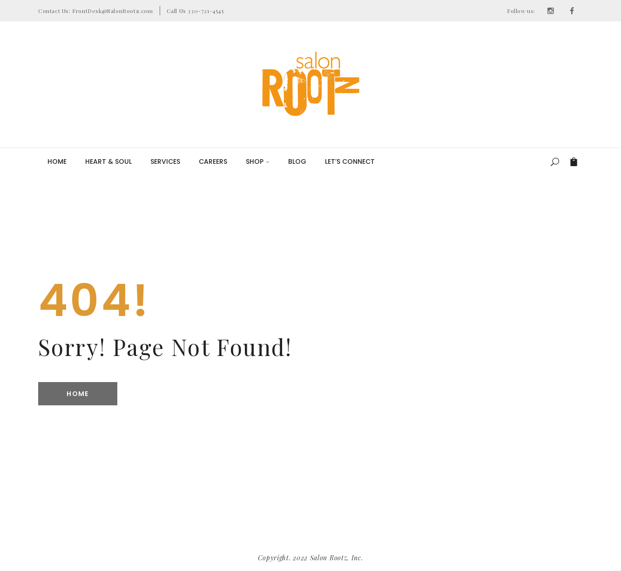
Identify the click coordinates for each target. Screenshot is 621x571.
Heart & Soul (108, 161)
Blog (297, 161)
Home (57, 161)
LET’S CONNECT (350, 161)
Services (165, 161)
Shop (258, 161)
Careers (213, 161)
